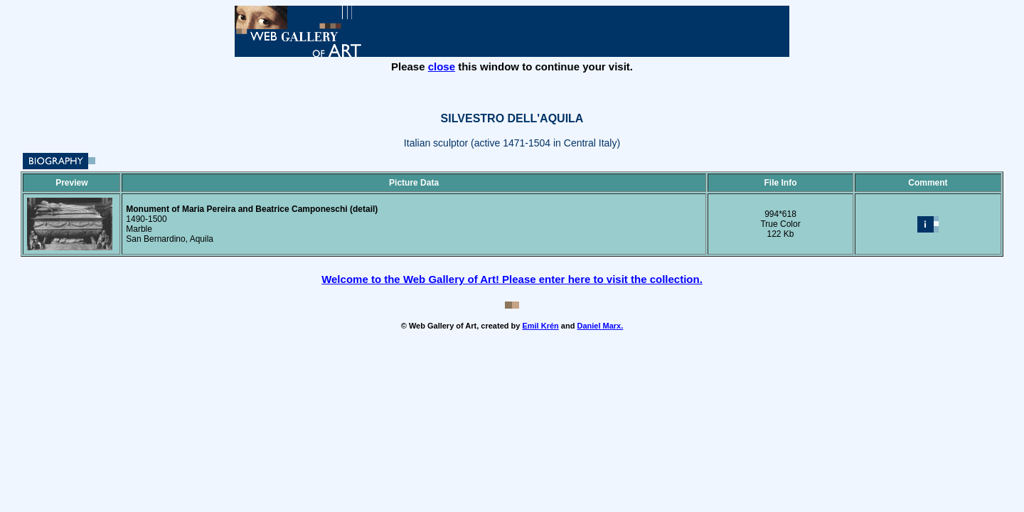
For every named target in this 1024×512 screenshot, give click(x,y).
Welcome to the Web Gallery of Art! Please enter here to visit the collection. (512, 279)
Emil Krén (540, 325)
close (441, 66)
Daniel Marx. (600, 325)
